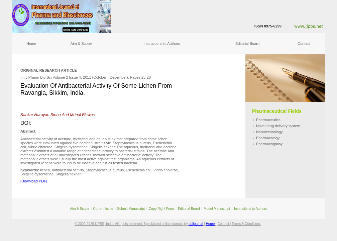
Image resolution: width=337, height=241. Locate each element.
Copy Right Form (161, 209)
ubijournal (196, 224)
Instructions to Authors (161, 44)
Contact (304, 44)
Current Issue (103, 209)
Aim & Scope (81, 44)
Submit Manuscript (131, 209)
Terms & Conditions (246, 224)
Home (31, 44)
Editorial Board (247, 44)
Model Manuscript (217, 209)
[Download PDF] (33, 181)
